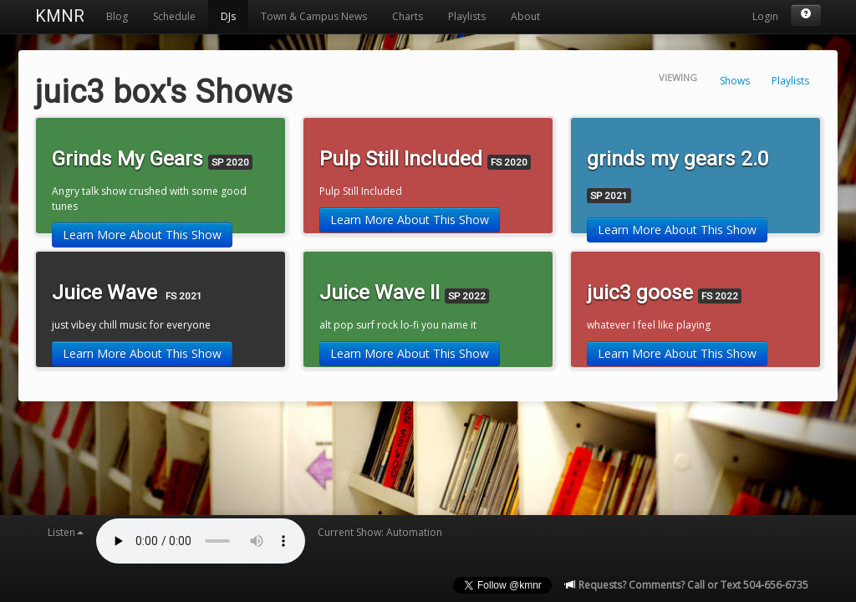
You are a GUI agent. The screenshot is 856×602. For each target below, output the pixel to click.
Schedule (174, 16)
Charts (407, 16)
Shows (735, 81)
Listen (66, 532)
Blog (117, 16)
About (525, 16)
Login (765, 16)
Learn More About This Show (142, 234)
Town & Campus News (314, 16)
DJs (228, 16)
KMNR (59, 16)
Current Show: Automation (380, 532)
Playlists (467, 16)
